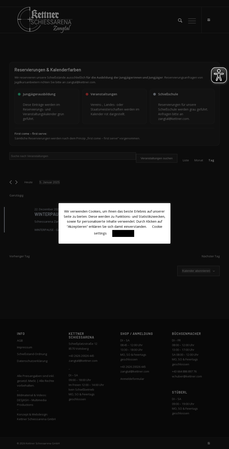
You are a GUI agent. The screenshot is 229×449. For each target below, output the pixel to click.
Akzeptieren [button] (123, 233)
